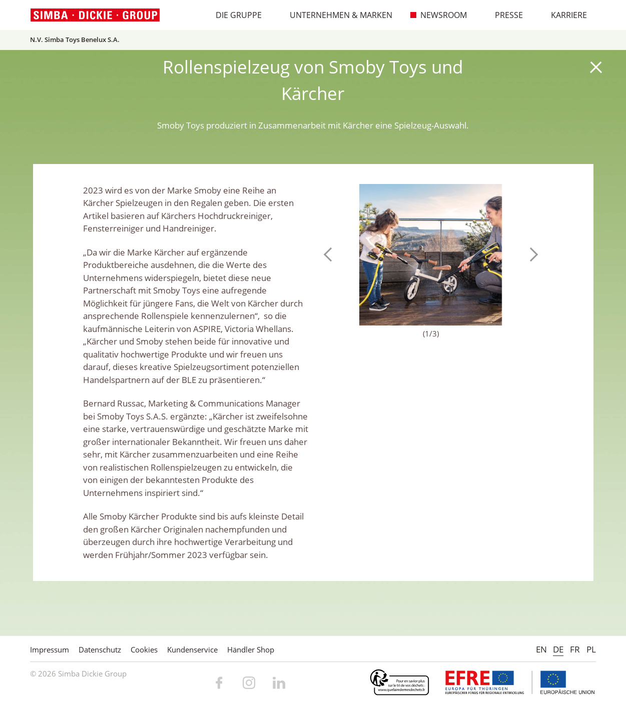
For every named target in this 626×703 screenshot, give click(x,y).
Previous (331, 255)
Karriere (563, 15)
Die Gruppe (233, 15)
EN (541, 649)
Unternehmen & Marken (335, 15)
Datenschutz (100, 649)
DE (558, 649)
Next (531, 255)
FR (575, 649)
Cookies (144, 649)
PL (591, 649)
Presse (503, 15)
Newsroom (438, 15)
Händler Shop (250, 649)
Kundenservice (192, 649)
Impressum (49, 649)
